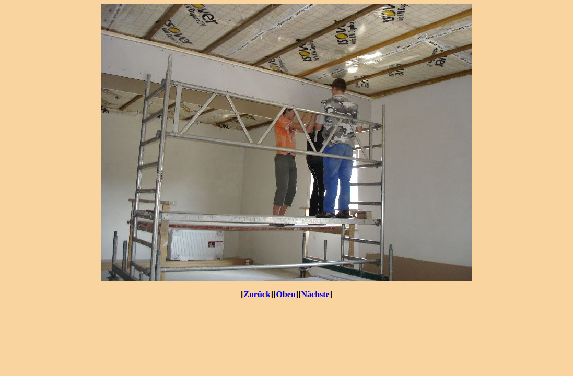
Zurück (257, 294)
